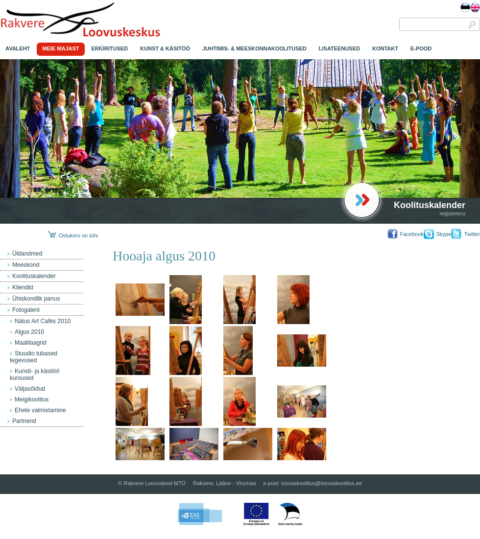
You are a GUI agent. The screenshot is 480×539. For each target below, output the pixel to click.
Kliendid (22, 287)
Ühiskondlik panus (36, 298)
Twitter (472, 234)
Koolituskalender (429, 205)
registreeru (452, 213)
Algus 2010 (29, 331)
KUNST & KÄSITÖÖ (165, 48)
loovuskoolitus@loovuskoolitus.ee (321, 483)
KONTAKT (385, 48)
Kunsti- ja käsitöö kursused (34, 374)
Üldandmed (27, 253)
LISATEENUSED (339, 48)
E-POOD (421, 48)
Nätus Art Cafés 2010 (43, 321)
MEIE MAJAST (60, 48)
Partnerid (24, 421)
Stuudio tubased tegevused (33, 357)
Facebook (411, 234)
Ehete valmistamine (40, 410)
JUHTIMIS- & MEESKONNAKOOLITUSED (254, 48)
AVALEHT (17, 48)
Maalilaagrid (31, 342)
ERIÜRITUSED (110, 48)
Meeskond (25, 264)
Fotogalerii (26, 309)
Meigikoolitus (31, 399)
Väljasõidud (30, 388)
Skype (444, 234)
